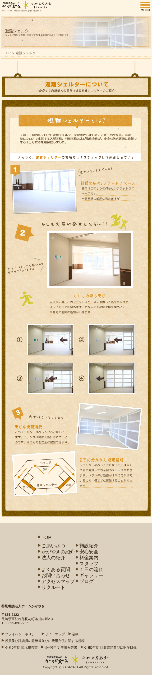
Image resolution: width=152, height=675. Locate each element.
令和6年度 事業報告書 (61, 647)
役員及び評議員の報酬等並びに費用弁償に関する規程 (45, 641)
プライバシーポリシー (21, 634)
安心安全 (88, 551)
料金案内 (88, 557)
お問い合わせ (55, 575)
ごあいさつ (53, 545)
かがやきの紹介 (58, 551)
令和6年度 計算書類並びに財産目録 (110, 647)
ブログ (86, 581)
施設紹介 (88, 545)
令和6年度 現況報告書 (21, 647)
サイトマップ (55, 634)
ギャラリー (91, 575)
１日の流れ (91, 569)
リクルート (53, 587)
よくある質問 (55, 569)
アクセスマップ (58, 581)
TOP (7, 53)
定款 (75, 634)
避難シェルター (27, 53)
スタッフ (88, 563)
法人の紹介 (53, 557)
